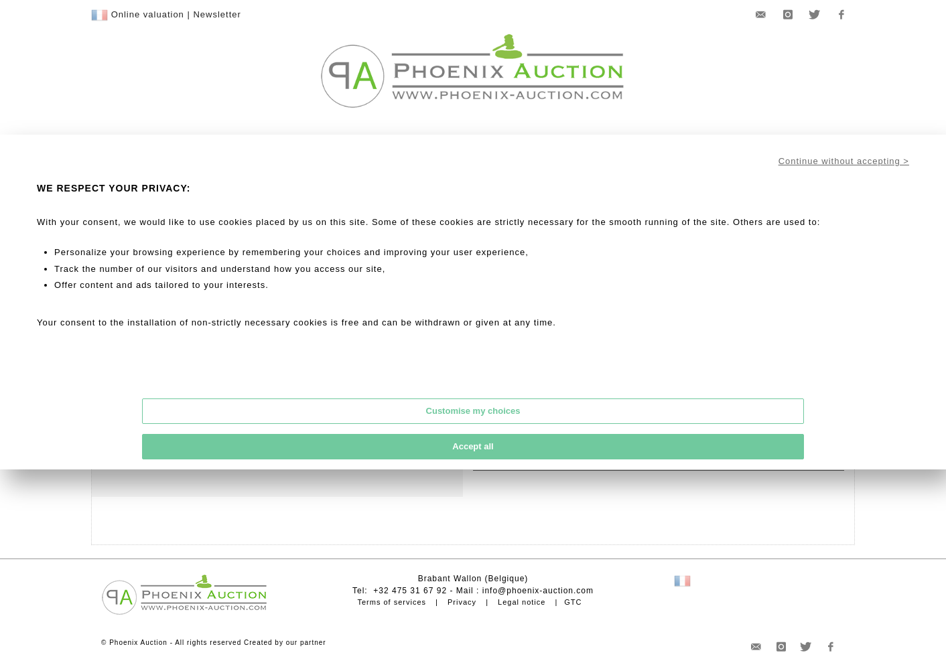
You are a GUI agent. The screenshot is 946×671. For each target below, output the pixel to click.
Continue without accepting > (844, 161)
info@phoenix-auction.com (538, 590)
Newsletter (217, 14)
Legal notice (521, 602)
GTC (573, 602)
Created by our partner (285, 642)
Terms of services (391, 602)
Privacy (462, 602)
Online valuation (147, 14)
